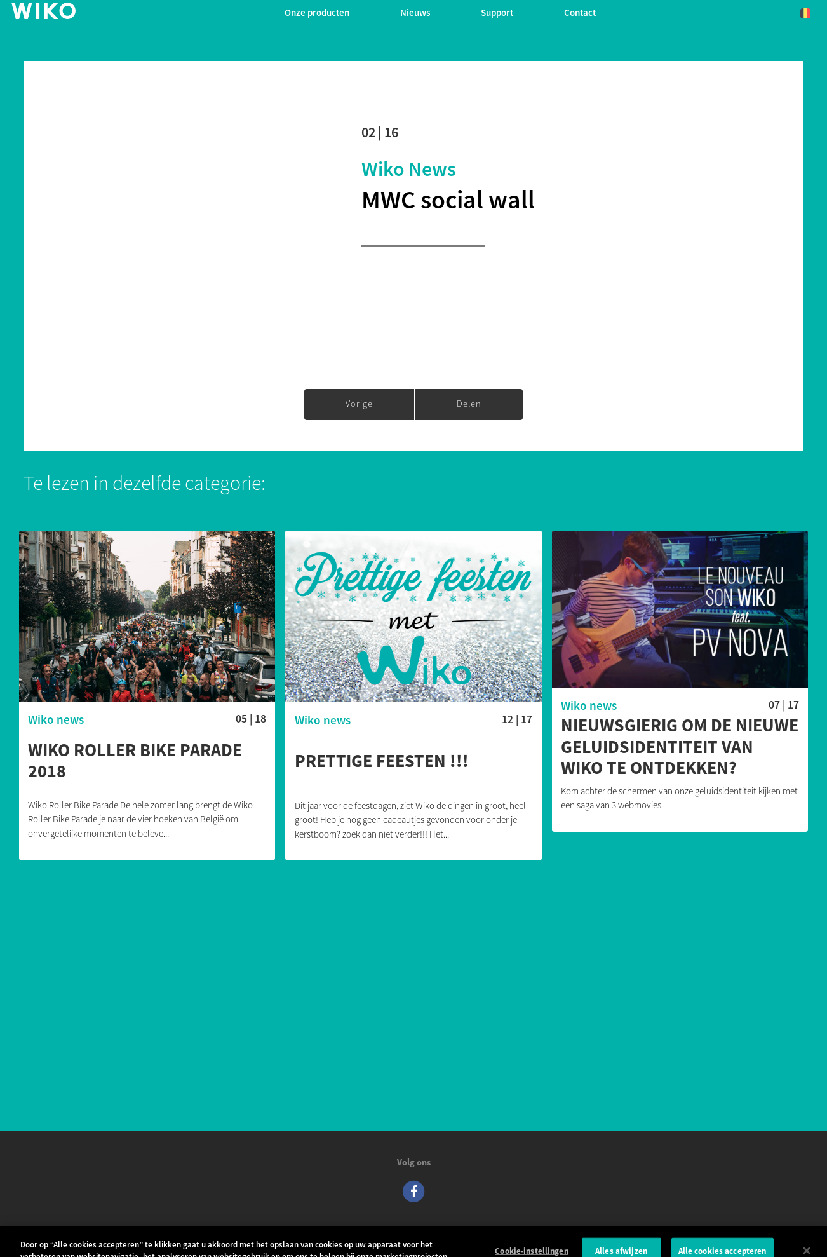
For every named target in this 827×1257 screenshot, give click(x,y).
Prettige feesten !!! (382, 761)
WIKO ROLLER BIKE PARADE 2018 (135, 761)
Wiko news (408, 169)
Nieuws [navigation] (415, 12)
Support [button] (497, 12)
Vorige (359, 403)
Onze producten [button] (317, 12)
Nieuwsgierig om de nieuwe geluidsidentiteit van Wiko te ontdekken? (679, 747)
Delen (469, 403)
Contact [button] (580, 12)
